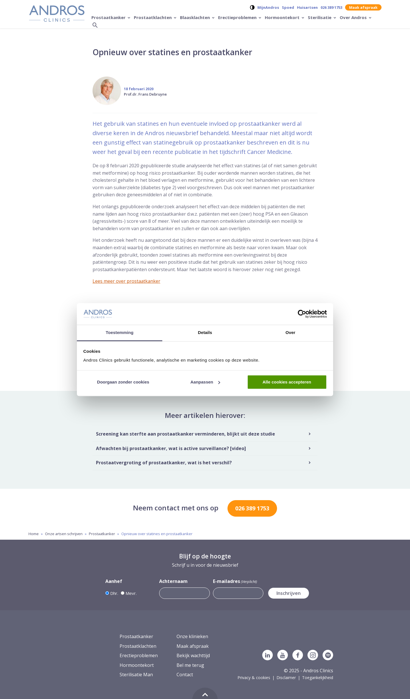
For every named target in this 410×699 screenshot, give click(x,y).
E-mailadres (235, 581)
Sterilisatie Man (136, 674)
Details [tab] (205, 332)
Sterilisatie (320, 17)
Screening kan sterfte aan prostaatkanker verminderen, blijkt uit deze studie (185, 434)
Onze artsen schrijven (64, 533)
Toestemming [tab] (120, 332)
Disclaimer (286, 677)
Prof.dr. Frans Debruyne (145, 94)
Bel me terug (190, 665)
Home (33, 533)
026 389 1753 (331, 7)
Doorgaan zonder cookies (123, 382)
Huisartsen (307, 7)
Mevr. (131, 593)
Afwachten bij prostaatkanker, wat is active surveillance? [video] (171, 448)
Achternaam (173, 581)
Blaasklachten (195, 17)
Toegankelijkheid (317, 677)
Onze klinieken (192, 636)
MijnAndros (268, 7)
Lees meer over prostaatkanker (126, 281)
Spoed (288, 7)
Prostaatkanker (109, 17)
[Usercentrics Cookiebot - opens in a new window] (302, 314)
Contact (185, 674)
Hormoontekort (283, 17)
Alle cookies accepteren (287, 382)
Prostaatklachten (153, 17)
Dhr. (114, 593)
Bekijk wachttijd (193, 655)
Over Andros (354, 17)
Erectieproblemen (238, 17)
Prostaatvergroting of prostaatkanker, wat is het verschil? (164, 462)
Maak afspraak (363, 7)
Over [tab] (291, 332)
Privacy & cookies (253, 677)
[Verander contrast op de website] (252, 7)
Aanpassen (205, 382)
